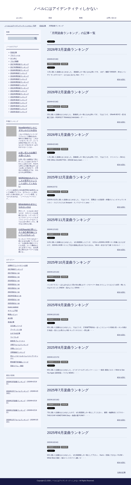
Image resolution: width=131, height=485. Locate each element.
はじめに (19, 18)
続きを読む (121, 79)
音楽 (50, 18)
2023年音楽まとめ (14, 296)
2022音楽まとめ (14, 292)
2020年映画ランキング (18, 85)
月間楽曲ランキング (53, 64)
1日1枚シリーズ (16, 326)
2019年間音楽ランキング (19, 76)
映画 (80, 18)
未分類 (10, 318)
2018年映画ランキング (18, 73)
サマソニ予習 (13, 311)
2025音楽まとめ (14, 303)
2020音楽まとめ (14, 284)
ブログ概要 (14, 61)
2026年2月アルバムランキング (17, 391)
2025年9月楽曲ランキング (68, 305)
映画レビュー (13, 314)
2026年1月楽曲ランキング (68, 135)
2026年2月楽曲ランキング (68, 92)
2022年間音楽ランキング (19, 94)
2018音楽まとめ (14, 277)
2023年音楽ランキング (18, 100)
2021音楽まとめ (14, 288)
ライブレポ (14, 337)
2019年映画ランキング (18, 79)
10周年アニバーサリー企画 (18, 265)
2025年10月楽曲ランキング (68, 262)
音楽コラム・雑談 (16, 366)
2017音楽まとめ (14, 273)
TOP (20, 26)
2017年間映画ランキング (19, 67)
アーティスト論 (16, 329)
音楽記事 (64, 64)
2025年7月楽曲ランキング (68, 390)
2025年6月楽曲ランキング (68, 433)
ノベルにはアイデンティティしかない (65, 8)
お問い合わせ (111, 18)
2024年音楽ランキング (18, 106)
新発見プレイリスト (17, 341)
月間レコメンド (16, 348)
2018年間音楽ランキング (19, 70)
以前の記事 (121, 472)
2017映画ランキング (15, 269)
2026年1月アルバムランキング (17, 420)
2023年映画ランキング (18, 103)
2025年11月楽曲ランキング (68, 220)
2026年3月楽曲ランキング (68, 49)
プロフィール (15, 55)
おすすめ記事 (15, 333)
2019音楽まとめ (14, 281)
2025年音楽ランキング (18, 112)
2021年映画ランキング (18, 91)
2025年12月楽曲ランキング (68, 177)
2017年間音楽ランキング (19, 64)
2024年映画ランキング (18, 109)
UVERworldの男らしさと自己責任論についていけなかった (28, 232)
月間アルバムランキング (19, 345)
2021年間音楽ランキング (19, 88)
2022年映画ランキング (18, 97)
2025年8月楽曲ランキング (68, 347)
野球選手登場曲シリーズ (19, 362)
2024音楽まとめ (14, 299)
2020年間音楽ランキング (19, 82)
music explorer (13, 307)
